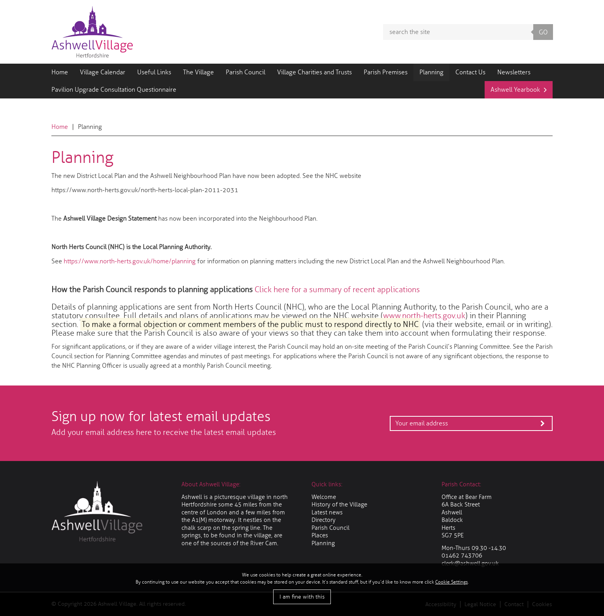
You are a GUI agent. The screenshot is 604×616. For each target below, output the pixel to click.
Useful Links (154, 72)
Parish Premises (386, 72)
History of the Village (339, 504)
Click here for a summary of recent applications (337, 289)
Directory (323, 519)
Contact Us (470, 72)
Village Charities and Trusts (314, 72)
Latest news (327, 512)
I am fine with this (302, 596)
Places (319, 535)
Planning (431, 72)
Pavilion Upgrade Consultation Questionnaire (113, 89)
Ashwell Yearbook (515, 89)
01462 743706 (462, 555)
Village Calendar (102, 72)
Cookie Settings (451, 582)
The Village (198, 72)
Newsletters (513, 72)
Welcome (323, 497)
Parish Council (245, 72)
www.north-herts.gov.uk (424, 315)
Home (59, 72)
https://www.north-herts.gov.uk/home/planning (130, 261)
